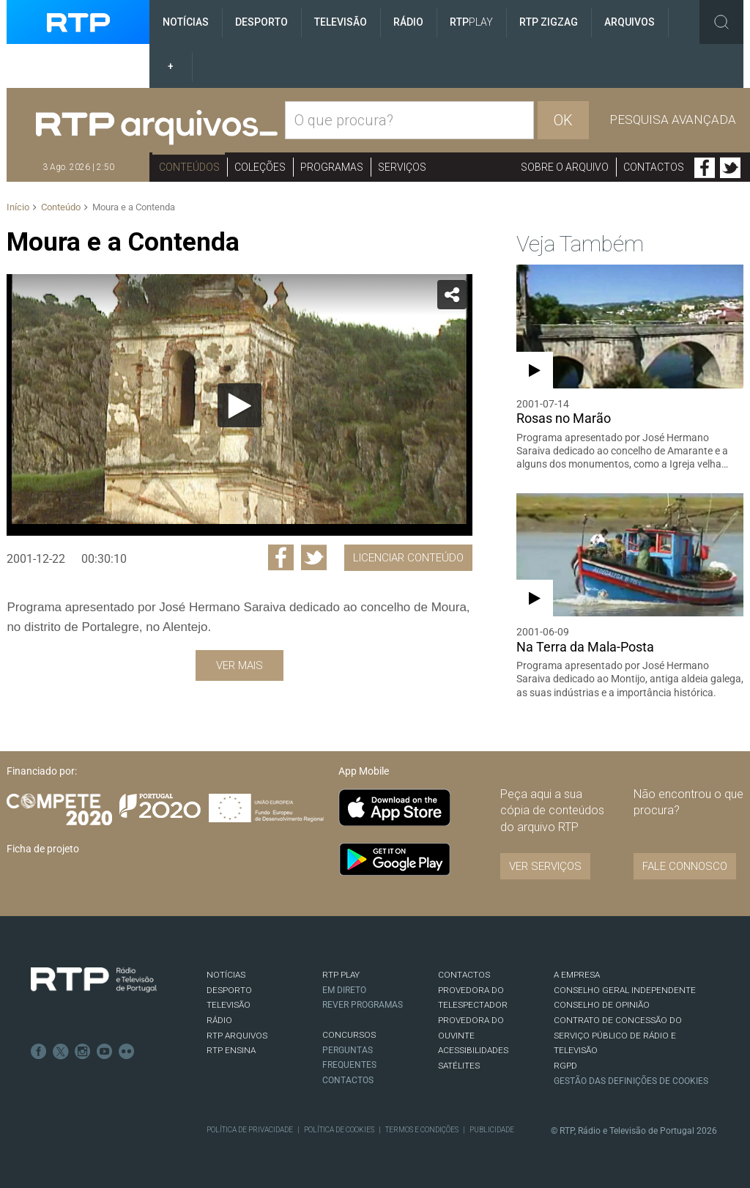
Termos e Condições (421, 1130)
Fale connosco (684, 866)
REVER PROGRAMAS (362, 1005)
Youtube (105, 1052)
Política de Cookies (339, 1130)
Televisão (340, 22)
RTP (471, 22)
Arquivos (629, 22)
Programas (331, 167)
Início (18, 207)
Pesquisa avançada (672, 119)
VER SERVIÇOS (545, 866)
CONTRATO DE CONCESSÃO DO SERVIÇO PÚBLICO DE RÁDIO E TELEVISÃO (618, 1035)
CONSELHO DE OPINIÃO (602, 1005)
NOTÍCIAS (226, 975)
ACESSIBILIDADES (473, 1050)
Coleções (260, 167)
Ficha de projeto (43, 849)
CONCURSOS (349, 1035)
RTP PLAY (341, 975)
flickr (127, 1052)
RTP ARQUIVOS (237, 1035)
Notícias (186, 22)
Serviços (402, 167)
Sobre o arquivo (565, 167)
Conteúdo (61, 207)
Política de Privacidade (250, 1130)
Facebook (704, 168)
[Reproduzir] (239, 405)
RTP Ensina (231, 1050)
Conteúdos (189, 167)
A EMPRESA (577, 975)
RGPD (565, 1065)
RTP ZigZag (548, 22)
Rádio (408, 22)
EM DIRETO (344, 990)
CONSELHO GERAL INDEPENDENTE (625, 990)
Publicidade (491, 1130)
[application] (239, 405)
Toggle (721, 22)
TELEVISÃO (228, 1005)
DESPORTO (229, 990)
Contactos (653, 167)
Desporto (261, 22)
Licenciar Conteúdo (408, 557)
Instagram (83, 1052)
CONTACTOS (464, 975)
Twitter (730, 168)
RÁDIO (219, 1020)
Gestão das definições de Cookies (631, 1081)
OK (563, 120)
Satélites (459, 1065)
